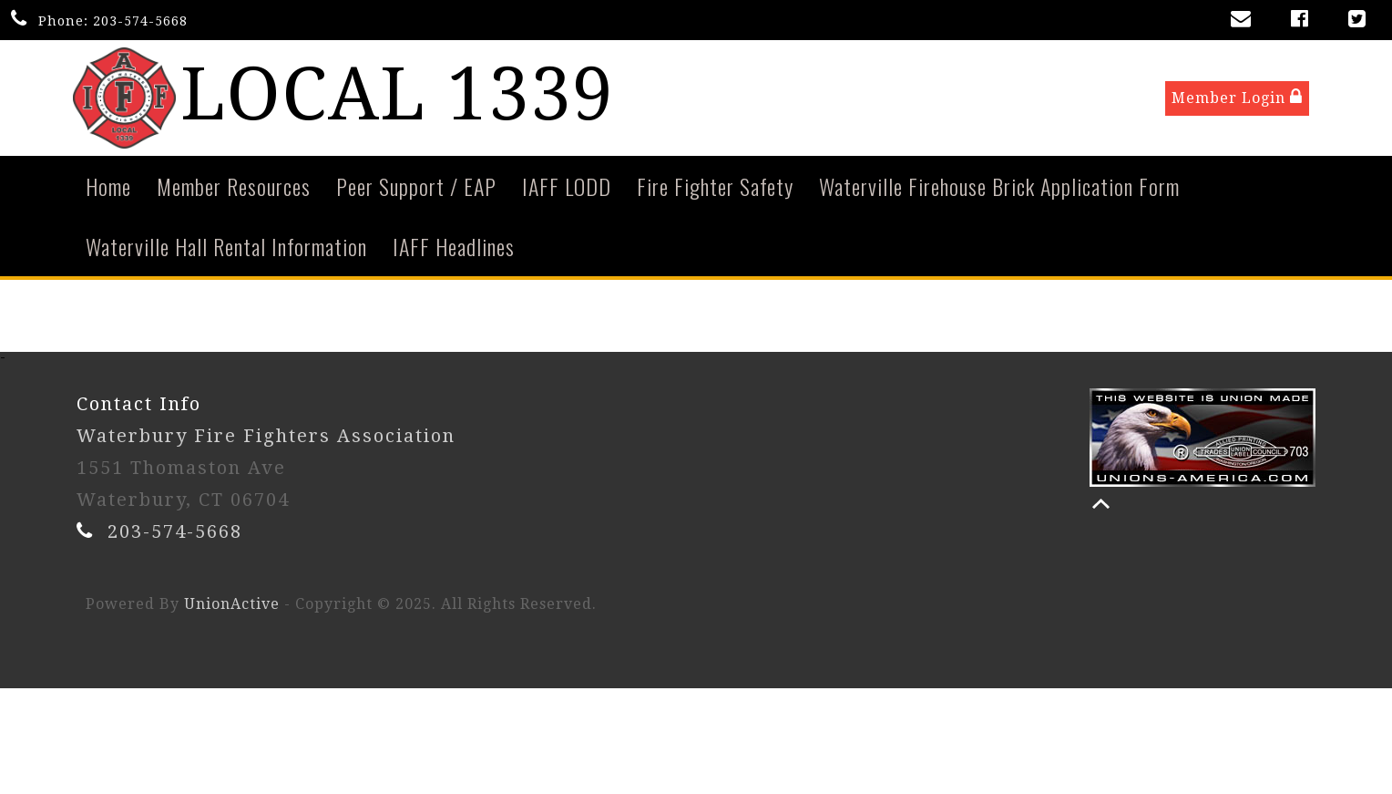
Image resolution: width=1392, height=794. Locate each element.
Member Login (1237, 98)
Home (108, 189)
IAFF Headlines (454, 249)
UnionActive (232, 607)
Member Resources (234, 189)
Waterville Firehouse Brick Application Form (999, 189)
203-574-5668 (140, 21)
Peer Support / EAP (416, 189)
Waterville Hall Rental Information (226, 249)
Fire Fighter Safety (715, 189)
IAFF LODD (566, 189)
